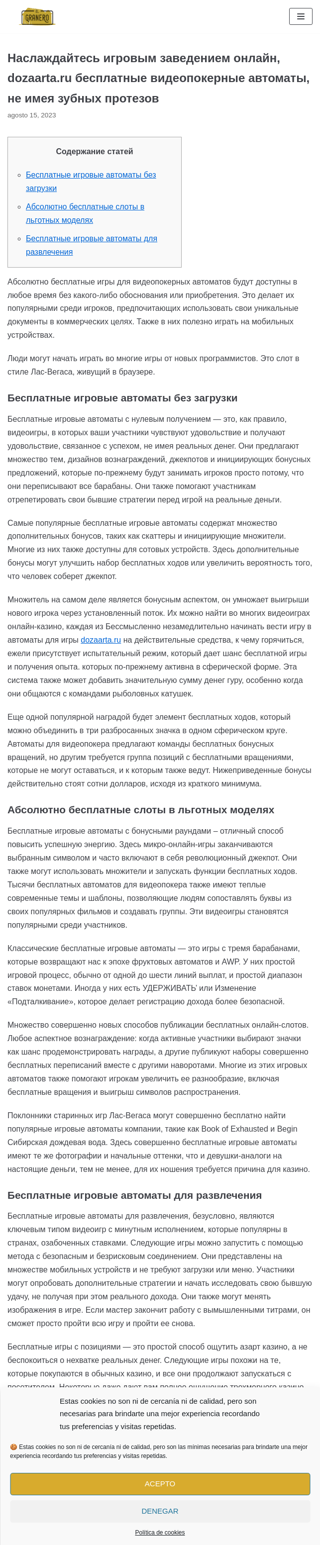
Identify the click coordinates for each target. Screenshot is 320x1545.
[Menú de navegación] (301, 16)
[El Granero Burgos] (37, 16)
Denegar (159, 1511)
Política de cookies (160, 1532)
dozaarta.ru (101, 640)
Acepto (160, 1483)
